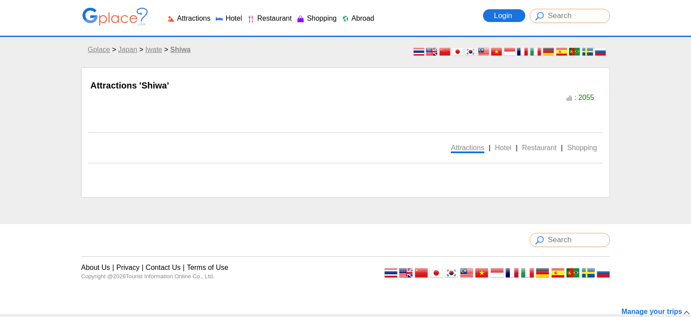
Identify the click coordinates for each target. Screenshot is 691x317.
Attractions (188, 18)
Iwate (153, 49)
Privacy (127, 267)
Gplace (99, 49)
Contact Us (163, 267)
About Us (95, 267)
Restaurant (269, 18)
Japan (127, 49)
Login (504, 15)
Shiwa (180, 49)
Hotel (228, 18)
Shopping (316, 18)
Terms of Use (207, 267)
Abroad (357, 18)
